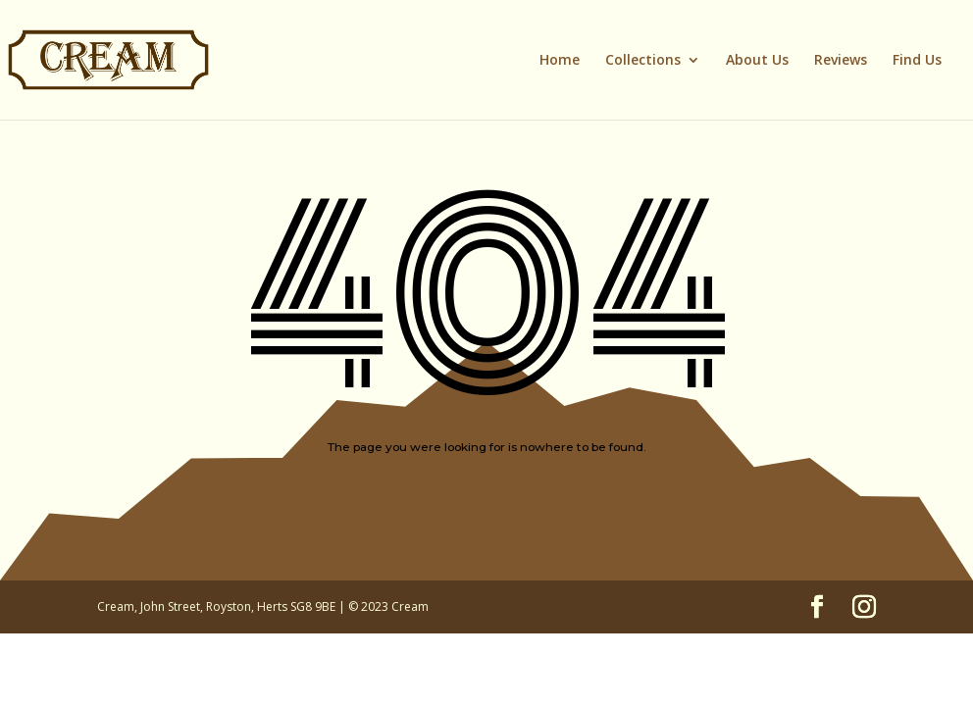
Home (559, 61)
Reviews (840, 61)
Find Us (917, 61)
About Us (757, 61)
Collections (643, 61)
